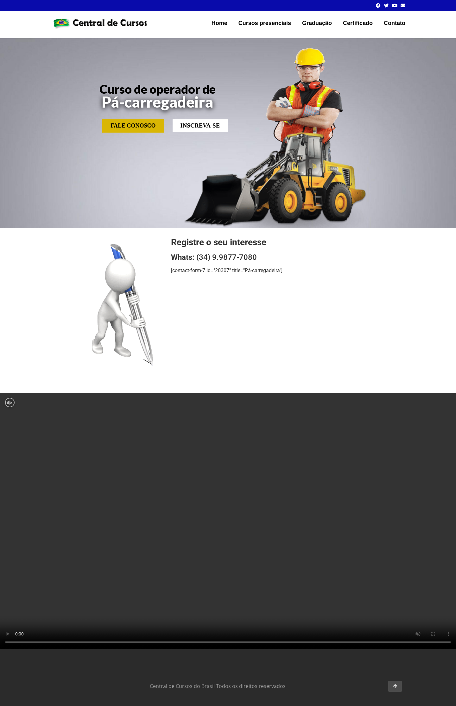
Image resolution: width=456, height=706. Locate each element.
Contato (394, 23)
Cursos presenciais (264, 23)
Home (219, 23)
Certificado (358, 23)
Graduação (317, 23)
